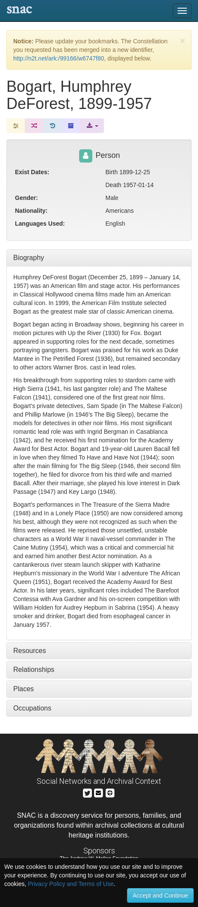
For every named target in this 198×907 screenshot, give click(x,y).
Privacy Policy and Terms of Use (70, 883)
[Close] (182, 40)
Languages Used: (40, 223)
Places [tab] (23, 688)
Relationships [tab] (33, 669)
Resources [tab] (29, 650)
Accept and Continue (160, 895)
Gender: (26, 197)
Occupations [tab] (32, 708)
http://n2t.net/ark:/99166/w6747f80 (58, 58)
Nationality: (31, 210)
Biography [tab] (28, 257)
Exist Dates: (32, 172)
